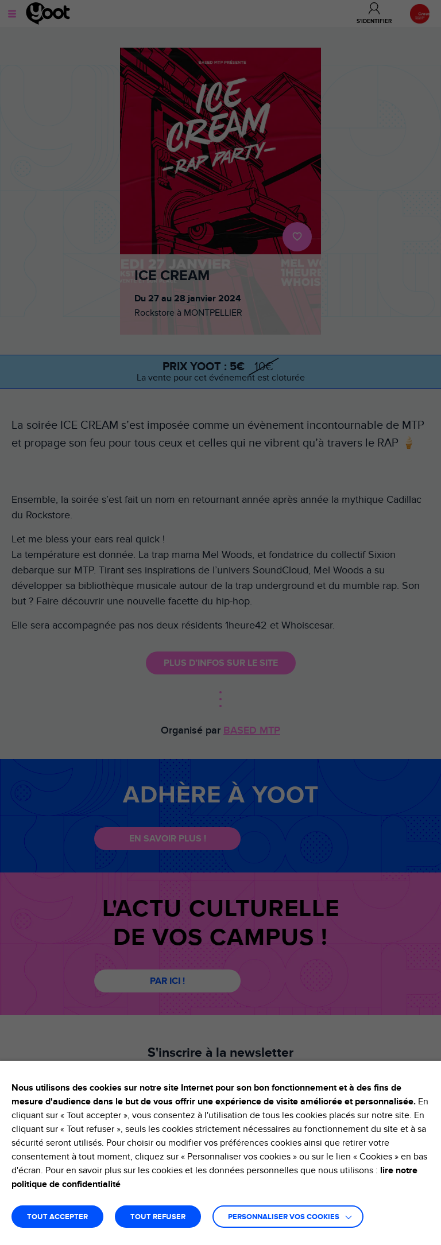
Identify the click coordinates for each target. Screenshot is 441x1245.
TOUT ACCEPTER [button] (57, 1217)
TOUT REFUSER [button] (157, 1217)
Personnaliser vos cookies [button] (283, 1217)
